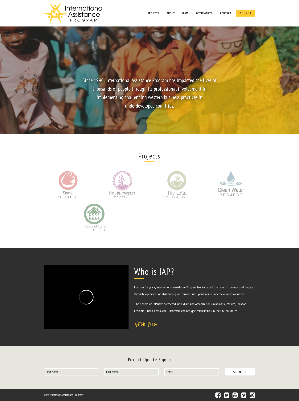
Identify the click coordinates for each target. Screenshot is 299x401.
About (171, 13)
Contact (225, 13)
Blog (185, 13)
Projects (153, 13)
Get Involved (204, 13)
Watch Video (146, 324)
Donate (246, 13)
